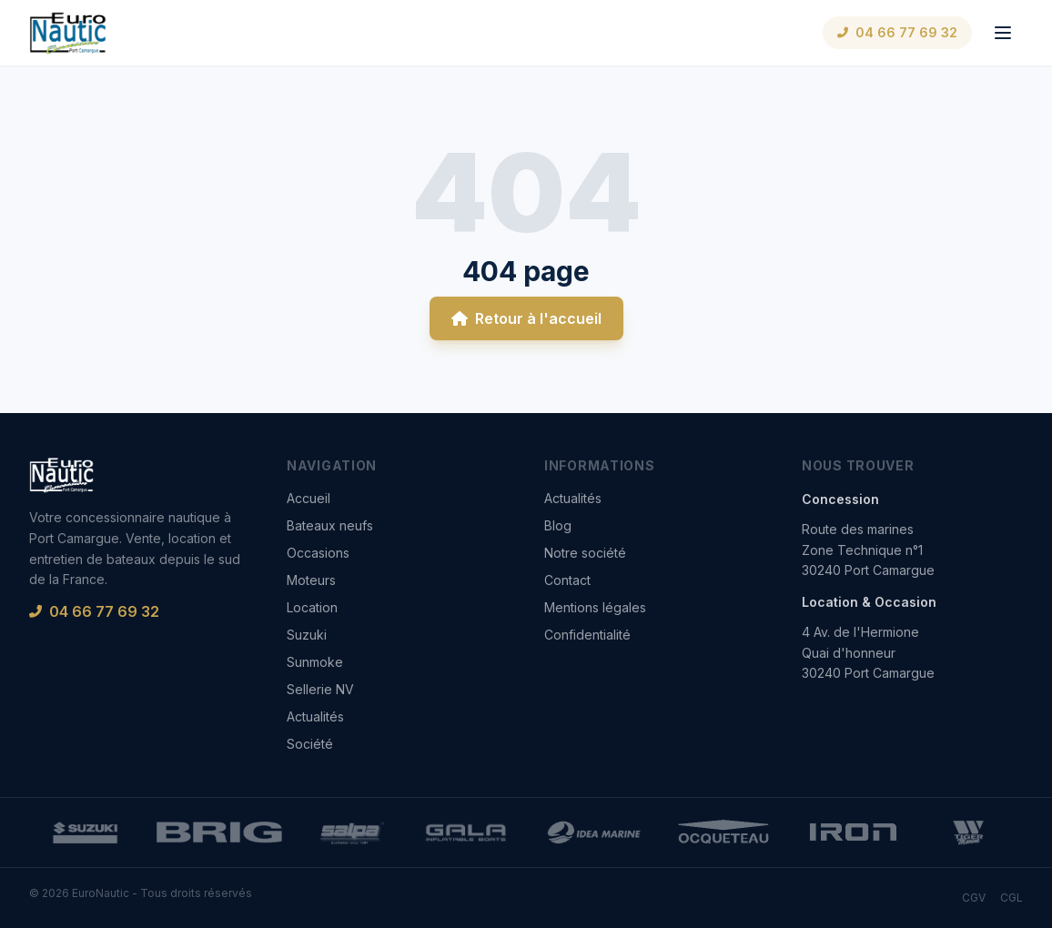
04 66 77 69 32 (897, 32)
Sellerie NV (320, 689)
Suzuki (307, 634)
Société (310, 743)
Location (312, 607)
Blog (558, 525)
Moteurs (311, 580)
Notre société (585, 552)
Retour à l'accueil (526, 318)
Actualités (315, 716)
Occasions (318, 552)
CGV (974, 897)
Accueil (308, 498)
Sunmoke (315, 662)
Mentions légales (595, 607)
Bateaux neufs (330, 525)
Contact (567, 580)
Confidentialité (587, 634)
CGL (1011, 897)
